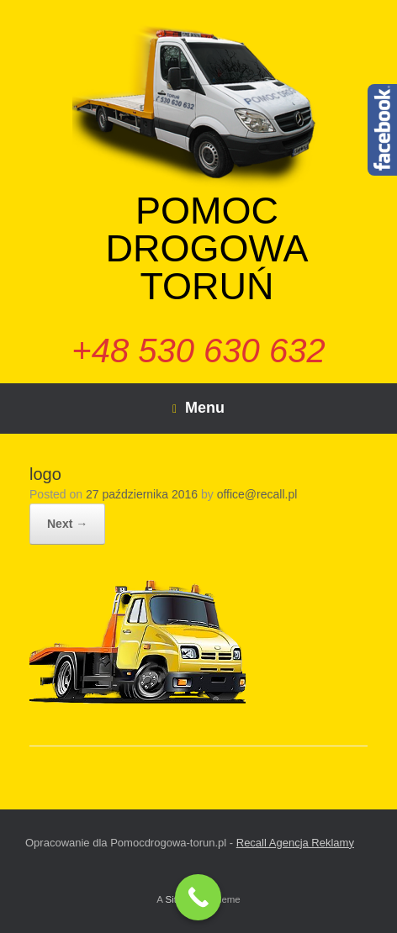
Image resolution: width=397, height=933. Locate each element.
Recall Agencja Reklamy (295, 842)
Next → (67, 523)
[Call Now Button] (198, 897)
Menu (198, 408)
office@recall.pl (257, 494)
